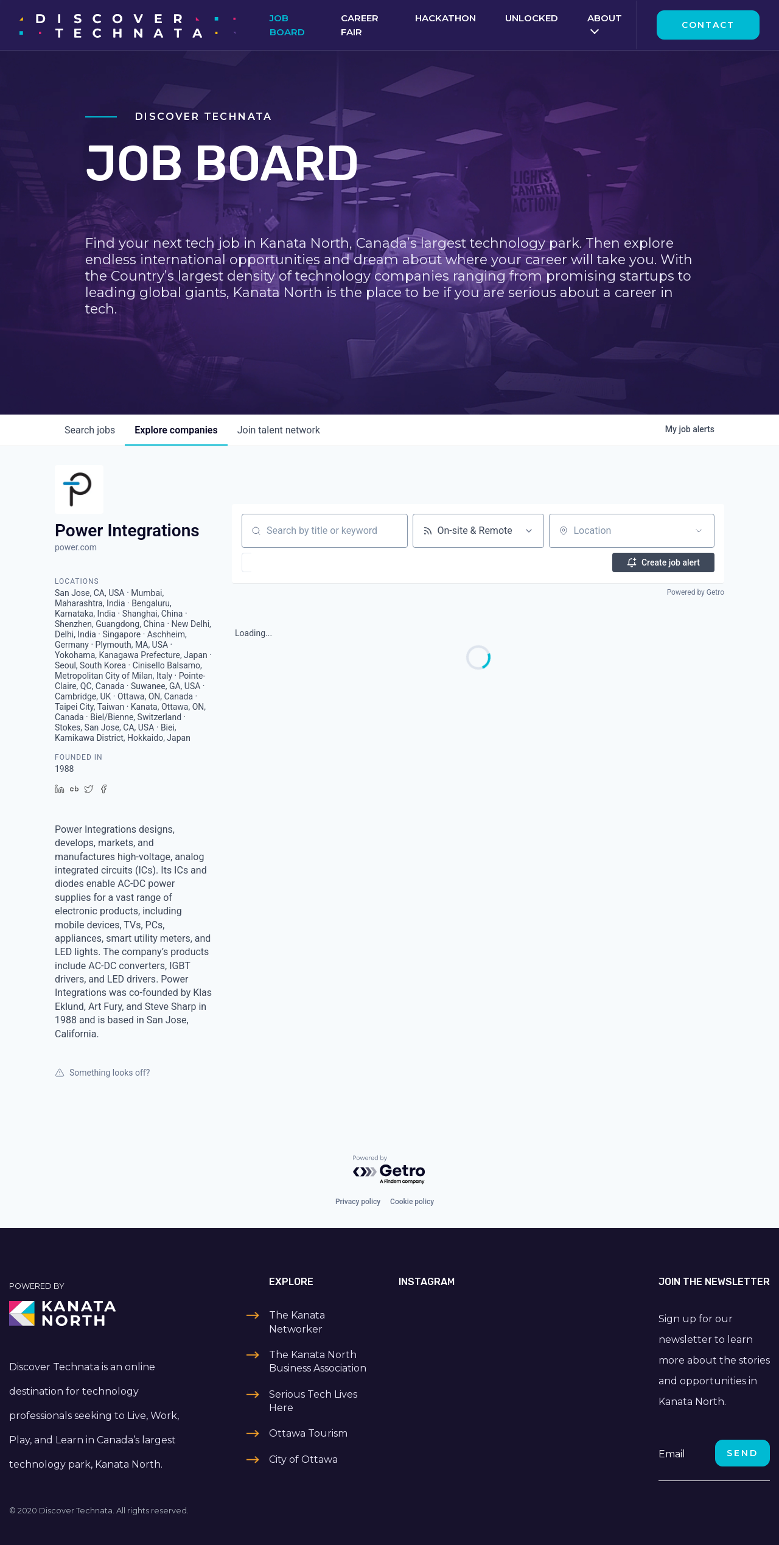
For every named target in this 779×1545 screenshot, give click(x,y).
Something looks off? (102, 1072)
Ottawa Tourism (308, 1433)
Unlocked (531, 18)
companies (175, 430)
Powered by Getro (695, 592)
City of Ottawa (303, 1459)
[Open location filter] (698, 530)
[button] (282, 562)
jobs (90, 430)
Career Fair (360, 25)
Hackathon (445, 18)
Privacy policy (357, 1201)
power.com (76, 547)
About (604, 18)
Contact (708, 24)
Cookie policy (412, 1201)
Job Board (287, 25)
